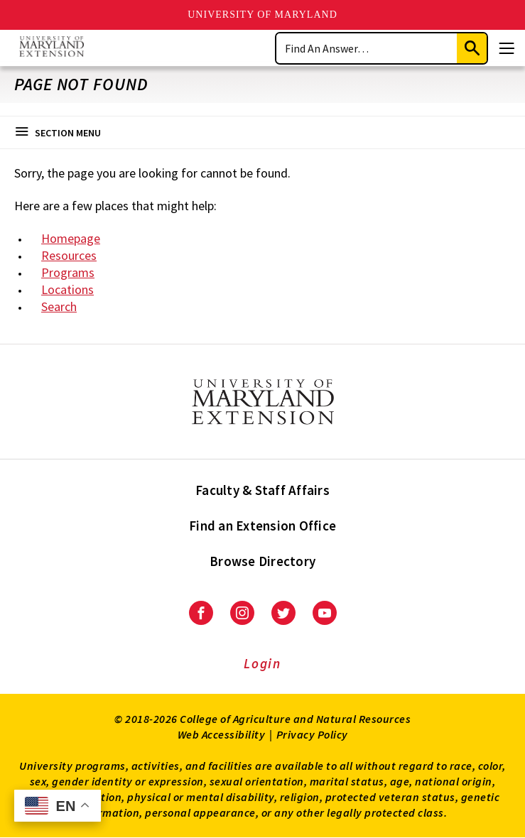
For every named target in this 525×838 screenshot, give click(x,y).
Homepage (70, 238)
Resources (69, 255)
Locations (67, 289)
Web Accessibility (222, 734)
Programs (67, 272)
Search (59, 306)
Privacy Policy (312, 734)
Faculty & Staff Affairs (262, 490)
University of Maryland (262, 14)
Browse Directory (262, 561)
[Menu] (506, 48)
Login (262, 663)
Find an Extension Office (262, 525)
